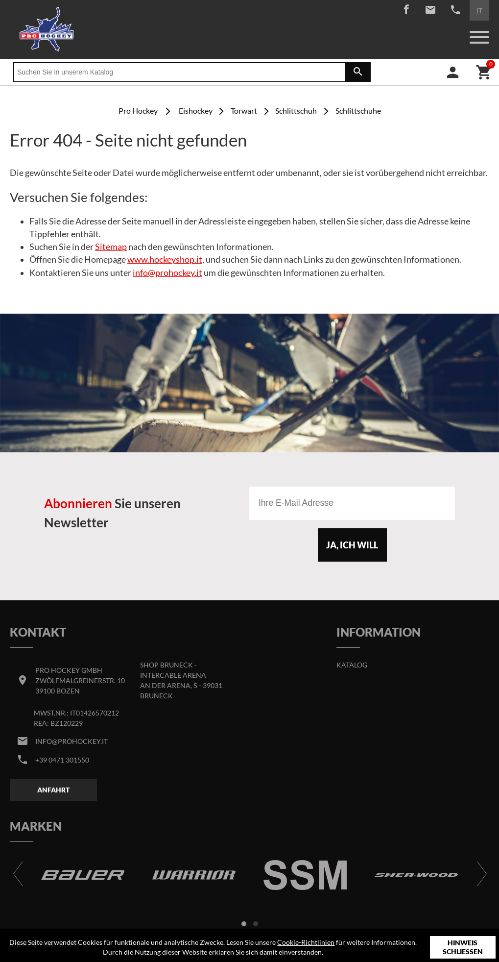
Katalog (351, 665)
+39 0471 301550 (62, 760)
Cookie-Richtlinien (305, 942)
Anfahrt (53, 790)
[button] (243, 923)
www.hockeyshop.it (164, 259)
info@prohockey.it (167, 273)
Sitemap (111, 247)
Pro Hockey (138, 110)
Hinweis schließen (463, 947)
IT (479, 10)
